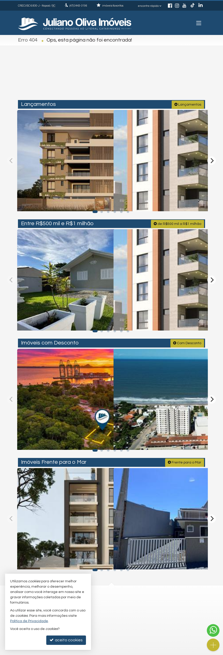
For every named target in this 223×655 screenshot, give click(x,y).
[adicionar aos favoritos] (103, 202)
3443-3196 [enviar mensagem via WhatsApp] (78, 5)
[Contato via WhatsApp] (213, 630)
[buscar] (193, 77)
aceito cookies (66, 640)
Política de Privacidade (86, 651)
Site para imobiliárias (167, 651)
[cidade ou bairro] (156, 77)
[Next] (211, 159)
